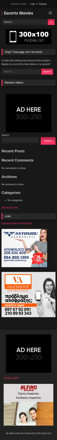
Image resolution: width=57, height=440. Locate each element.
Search (5, 135)
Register (43, 4)
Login (32, 4)
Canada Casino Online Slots (17, 223)
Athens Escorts (10, 207)
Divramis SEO (11, 378)
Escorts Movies (17, 13)
